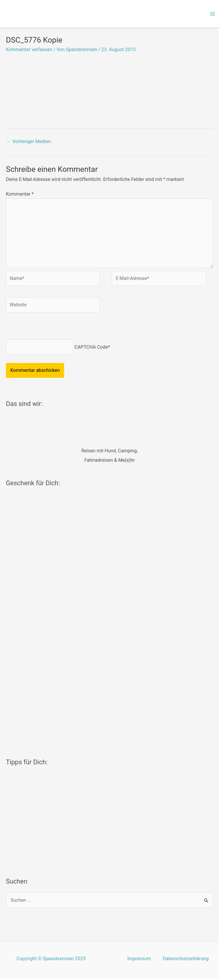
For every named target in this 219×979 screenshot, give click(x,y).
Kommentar (20, 194)
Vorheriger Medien (28, 141)
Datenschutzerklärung (186, 958)
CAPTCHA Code (91, 347)
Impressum (139, 958)
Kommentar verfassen (29, 49)
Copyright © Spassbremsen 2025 (51, 958)
